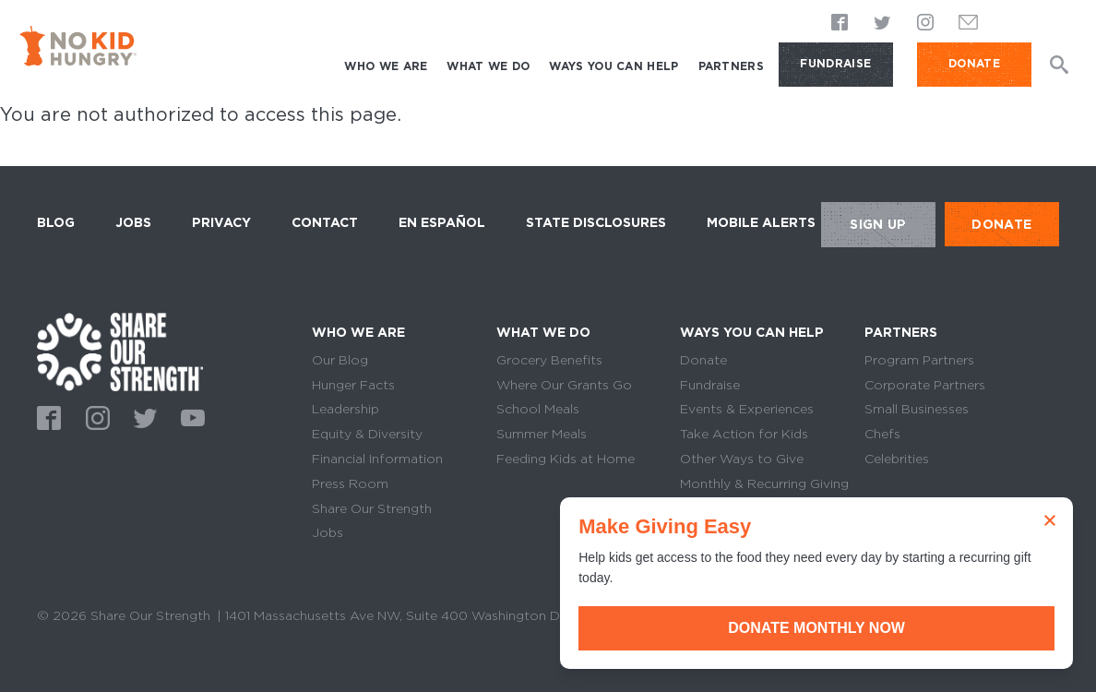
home (120, 352)
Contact (325, 222)
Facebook (840, 23)
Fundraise (835, 63)
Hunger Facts (353, 384)
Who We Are (385, 66)
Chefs (882, 433)
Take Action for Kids (744, 433)
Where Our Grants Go (564, 384)
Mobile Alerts (761, 219)
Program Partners (919, 359)
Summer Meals (541, 433)
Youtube (190, 416)
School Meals (537, 408)
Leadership (345, 408)
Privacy (221, 222)
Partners (731, 66)
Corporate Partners (924, 384)
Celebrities (896, 458)
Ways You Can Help (613, 66)
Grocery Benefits (549, 359)
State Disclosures (596, 222)
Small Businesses (916, 408)
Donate (703, 359)
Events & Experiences (747, 408)
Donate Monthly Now (888, 628)
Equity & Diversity (367, 433)
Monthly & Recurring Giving (764, 483)
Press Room (350, 483)
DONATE (974, 63)
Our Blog (340, 359)
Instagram (925, 23)
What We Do (488, 66)
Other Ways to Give (742, 458)
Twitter (883, 23)
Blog (56, 222)
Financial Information (377, 458)
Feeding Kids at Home (565, 458)
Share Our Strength (372, 508)
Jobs (133, 222)
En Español (442, 222)
